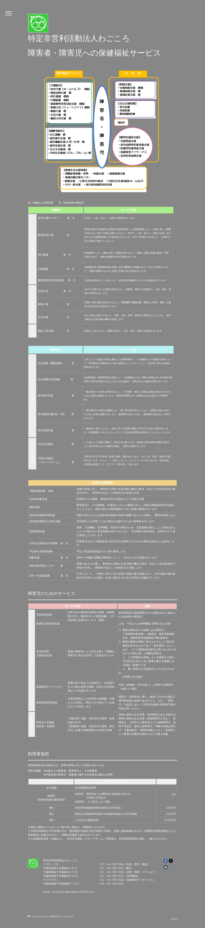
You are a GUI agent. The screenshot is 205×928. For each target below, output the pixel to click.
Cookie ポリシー (55, 916)
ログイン (174, 918)
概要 (28, 916)
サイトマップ (68, 916)
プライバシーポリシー (40, 916)
